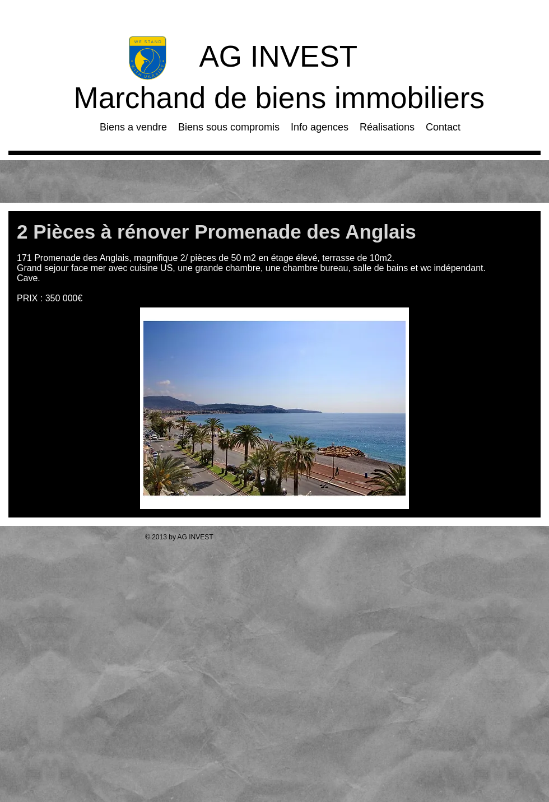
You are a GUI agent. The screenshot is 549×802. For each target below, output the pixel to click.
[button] (274, 408)
